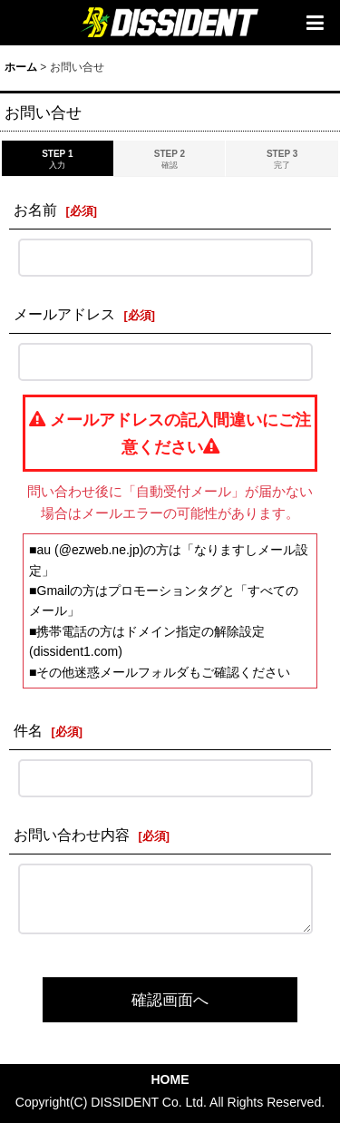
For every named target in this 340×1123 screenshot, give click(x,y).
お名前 (35, 209)
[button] (314, 22)
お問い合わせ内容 (72, 834)
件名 (28, 730)
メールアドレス (64, 314)
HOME (170, 1079)
